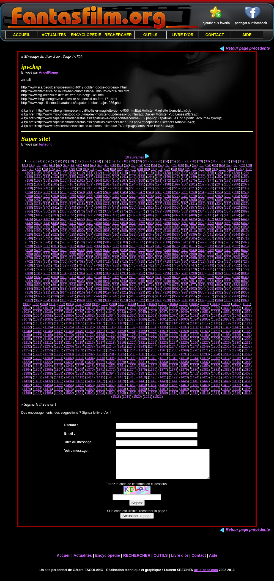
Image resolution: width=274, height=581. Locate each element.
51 (120, 165)
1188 (27, 339)
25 (173, 161)
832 (29, 281)
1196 (111, 339)
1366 (48, 370)
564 (184, 238)
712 (115, 261)
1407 (247, 373)
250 (167, 192)
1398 (153, 373)
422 (81, 219)
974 (132, 300)
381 (176, 211)
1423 (184, 377)
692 (167, 258)
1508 (153, 393)
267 (89, 196)
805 (245, 273)
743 (158, 265)
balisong (45, 144)
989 (35, 304)
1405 (226, 373)
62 (194, 165)
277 (176, 196)
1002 (152, 304)
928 (184, 292)
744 (167, 265)
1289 (163, 354)
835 (55, 281)
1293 (205, 354)
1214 (69, 343)
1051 (205, 312)
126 (219, 173)
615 (176, 246)
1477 (58, 389)
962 (29, 300)
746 (184, 265)
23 (159, 161)
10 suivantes (134, 157)
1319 (247, 358)
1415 (100, 377)
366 (46, 211)
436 (201, 219)
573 (37, 242)
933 (227, 292)
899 (158, 288)
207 (245, 184)
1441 (142, 381)
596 (236, 242)
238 (63, 192)
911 (37, 292)
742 (150, 265)
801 (210, 273)
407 (176, 215)
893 (106, 288)
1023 (142, 308)
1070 (173, 316)
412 (219, 215)
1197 (121, 339)
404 (150, 215)
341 (55, 207)
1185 (226, 335)
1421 (163, 377)
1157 (163, 331)
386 (219, 211)
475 (89, 227)
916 (81, 292)
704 (46, 261)
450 (98, 223)
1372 (111, 370)
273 (141, 196)
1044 (132, 312)
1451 (247, 381)
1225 (184, 343)
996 (95, 304)
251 (176, 192)
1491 (205, 389)
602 (63, 246)
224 (167, 188)
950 (150, 296)
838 (81, 281)
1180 (173, 335)
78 (72, 169)
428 (132, 219)
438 (219, 219)
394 (63, 215)
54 (140, 165)
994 (78, 304)
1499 (58, 393)
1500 (69, 393)
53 (133, 165)
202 (201, 184)
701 (245, 258)
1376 (153, 370)
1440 (132, 381)
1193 (79, 339)
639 (158, 250)
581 (106, 242)
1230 (236, 343)
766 (132, 269)
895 (124, 288)
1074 (215, 316)
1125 (58, 327)
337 (245, 204)
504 (115, 231)
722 (201, 261)
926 (167, 292)
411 (210, 215)
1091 (163, 319)
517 (227, 231)
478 (115, 227)
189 (89, 184)
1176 (132, 335)
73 (38, 169)
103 (248, 169)
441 (245, 219)
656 (81, 254)
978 (167, 300)
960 (236, 296)
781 (37, 273)
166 (115, 180)
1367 (58, 370)
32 (220, 161)
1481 (100, 389)
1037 (58, 312)
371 (89, 211)
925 (158, 292)
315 (55, 204)
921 (124, 292)
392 (46, 215)
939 (55, 296)
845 (141, 281)
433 (176, 219)
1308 (132, 358)
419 (55, 219)
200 (184, 184)
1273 (226, 350)
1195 (100, 339)
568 (219, 238)
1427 (226, 377)
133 (55, 177)
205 (227, 184)
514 (201, 231)
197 (158, 184)
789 (106, 273)
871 (141, 285)
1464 (153, 385)
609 (124, 246)
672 (219, 254)
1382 (215, 370)
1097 (226, 319)
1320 (27, 362)
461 (193, 223)
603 (72, 246)
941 (72, 296)
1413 (79, 377)
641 (176, 250)
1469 (205, 385)
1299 (37, 358)
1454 (48, 385)
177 (210, 180)
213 (72, 188)
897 (141, 288)
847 (158, 281)
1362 (236, 366)
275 (158, 196)
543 (227, 234)
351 (141, 207)
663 (141, 254)
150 (201, 177)
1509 (163, 393)
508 (150, 231)
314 (46, 204)
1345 (58, 366)
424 (98, 219)
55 (147, 165)
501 (89, 231)
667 (176, 254)
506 (132, 231)
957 (210, 296)
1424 (194, 377)
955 (193, 296)
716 (150, 261)
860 (46, 285)
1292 (194, 354)
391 (37, 215)
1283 (100, 354)
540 (201, 234)
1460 (111, 385)
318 (81, 204)
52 (126, 165)
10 (71, 161)
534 (150, 234)
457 (158, 223)
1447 (205, 381)
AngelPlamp (48, 72)
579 (89, 242)
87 (133, 169)
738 (115, 265)
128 (236, 173)
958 (219, 296)
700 (236, 258)
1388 (48, 373)
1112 (153, 323)
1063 (100, 316)
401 (124, 215)
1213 (58, 343)
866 (98, 285)
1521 (147, 397)
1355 (163, 366)
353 (158, 207)
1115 (184, 323)
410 (201, 215)
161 (72, 180)
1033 (247, 308)
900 (167, 288)
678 (46, 258)
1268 (173, 350)
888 (63, 288)
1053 (226, 312)
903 (193, 288)
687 (124, 258)
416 (29, 219)
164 (98, 180)
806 (29, 277)
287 (37, 200)
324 (132, 204)
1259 (79, 350)
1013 (37, 308)
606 (98, 246)
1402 (194, 373)
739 (124, 265)
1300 (48, 358)
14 (98, 161)
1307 (121, 358)
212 (63, 188)
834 (46, 281)
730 (46, 265)
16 (112, 161)
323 (124, 204)
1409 (37, 377)
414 (236, 215)
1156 (153, 331)
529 (106, 234)
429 (141, 219)
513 (193, 231)
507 (141, 231)
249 (158, 192)
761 (89, 269)
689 (141, 258)
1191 (58, 339)
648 (236, 250)
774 (201, 269)
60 (181, 165)
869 (124, 285)
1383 (226, 370)
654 (63, 254)
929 (193, 292)
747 (193, 265)
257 (227, 192)
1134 (153, 327)
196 (150, 184)
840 (98, 281)
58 (167, 165)
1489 (184, 389)
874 (167, 285)
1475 (37, 389)
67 (229, 165)
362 (236, 207)
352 (150, 207)
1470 (215, 385)
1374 (132, 370)
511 (176, 231)
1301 (58, 358)
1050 (194, 312)
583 (124, 242)
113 (106, 173)
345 (89, 207)
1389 (58, 373)
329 (176, 204)
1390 (69, 373)
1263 (121, 350)
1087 (121, 319)
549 (55, 238)
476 (98, 227)
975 (141, 300)
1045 (142, 312)
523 (55, 234)
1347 (79, 366)
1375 (142, 370)
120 (167, 173)
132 (46, 177)
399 (106, 215)
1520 (137, 397)
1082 (69, 319)
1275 (247, 350)
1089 (142, 319)
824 (184, 277)
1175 (121, 335)
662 (132, 254)
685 (106, 258)
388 (236, 211)
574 (46, 242)
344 (81, 207)
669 (193, 254)
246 (132, 192)
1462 (132, 385)
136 (81, 177)
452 (115, 223)
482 (150, 227)
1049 (184, 312)
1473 (247, 385)
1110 (132, 323)
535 (158, 234)
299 (141, 200)
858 (29, 285)
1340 (236, 362)
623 (245, 246)
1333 (163, 362)
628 (63, 250)
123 (193, 173)
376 (132, 211)
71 (24, 169)
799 (193, 273)
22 (152, 161)
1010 (236, 304)
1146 (48, 331)
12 (84, 161)
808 (46, 277)
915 (72, 292)
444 (46, 223)
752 (236, 265)
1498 (48, 393)
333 (210, 204)
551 (72, 238)
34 (234, 161)
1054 (236, 312)
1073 (205, 316)
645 (210, 250)
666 (167, 254)
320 (98, 204)
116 (132, 173)
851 (193, 281)
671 (210, 254)
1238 (90, 346)
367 (55, 211)
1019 (100, 308)
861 (55, 285)
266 (81, 196)
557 (124, 238)
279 (193, 196)
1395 (121, 373)
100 (222, 169)
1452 (27, 385)
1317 (226, 358)
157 (37, 180)
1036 (48, 312)
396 (81, 215)
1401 (184, 373)
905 (210, 288)
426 (115, 219)
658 (98, 254)
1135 (163, 327)
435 (193, 219)
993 (70, 304)
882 (236, 285)
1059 (58, 316)
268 (98, 196)
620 (219, 246)
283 (227, 196)
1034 (27, 312)
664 (150, 254)
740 (132, 265)
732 (63, 265)
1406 (236, 373)
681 (72, 258)
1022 (132, 308)
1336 (194, 362)
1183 (205, 335)
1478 (69, 389)
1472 (236, 385)
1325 (79, 362)
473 (72, 227)
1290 (173, 354)
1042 (111, 312)
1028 (194, 308)
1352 (132, 366)
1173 (100, 335)
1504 (111, 393)
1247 (184, 346)
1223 (163, 343)
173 (176, 180)
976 (150, 300)
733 (72, 265)
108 (63, 173)
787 (89, 273)
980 (184, 300)
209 (37, 188)
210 (46, 188)
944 (98, 296)
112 (98, 173)
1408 (27, 377)
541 (210, 234)
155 (245, 177)
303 (176, 200)
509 (158, 231)
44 (72, 165)
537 (176, 234)
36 (247, 161)
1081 (58, 319)
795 (158, 273)
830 (236, 277)
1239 (100, 346)
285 (245, 196)
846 (150, 281)
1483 (121, 389)
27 (186, 161)
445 (55, 223)
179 (227, 180)
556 (115, 238)
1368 (69, 370)
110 (81, 173)
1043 (121, 312)
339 (37, 207)
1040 (90, 312)
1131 (121, 327)
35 (241, 161)
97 (201, 169)
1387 (37, 373)
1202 (173, 339)
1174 (111, 335)
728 (29, 265)
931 (210, 292)
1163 (226, 331)
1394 (111, 373)
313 (37, 204)
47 (93, 165)
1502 (90, 393)
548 (46, 238)
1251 (226, 346)
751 (227, 265)
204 (219, 184)
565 (193, 238)
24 (166, 161)
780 (29, 273)
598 (29, 246)
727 (245, 261)
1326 (90, 362)
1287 (142, 354)
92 (167, 169)
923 (141, 292)
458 (167, 223)
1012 (27, 308)
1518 (116, 397)
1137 (184, 327)
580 (98, 242)
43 (65, 165)
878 (201, 285)
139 (106, 177)
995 (87, 304)
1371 (100, 370)
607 (106, 246)
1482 (111, 389)
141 (124, 177)
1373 (121, 370)
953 (176, 296)
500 (81, 231)
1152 (111, 331)
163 (89, 180)
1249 (205, 346)
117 (141, 173)
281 (210, 196)
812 (81, 277)
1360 (215, 366)
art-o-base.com (206, 576)
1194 (90, 339)
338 (29, 207)
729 (37, 265)
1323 (58, 362)
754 (29, 269)
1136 (173, 327)
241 (89, 192)
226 (184, 188)
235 (37, 192)
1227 (205, 343)
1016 (69, 308)
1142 (236, 327)
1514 (215, 393)
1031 (226, 308)
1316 (215, 358)
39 (38, 165)
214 (81, 188)
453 (124, 223)
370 (81, 211)
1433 (58, 381)
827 (210, 277)
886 (46, 288)
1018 (90, 308)
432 (167, 219)
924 (150, 292)
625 (37, 250)
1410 (48, 377)
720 (184, 261)
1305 (100, 358)
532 (132, 234)
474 (81, 227)
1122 (27, 327)
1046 (153, 312)
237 (55, 192)
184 (46, 184)
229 (210, 188)
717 (158, 261)
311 (245, 200)
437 (210, 219)
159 (55, 180)
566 (201, 238)
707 (72, 261)
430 (150, 219)
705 (55, 261)
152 (219, 177)
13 (91, 161)
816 (115, 277)
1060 (69, 316)
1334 (173, 362)
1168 (48, 335)
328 (167, 204)
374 (115, 211)
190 (98, 184)
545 (245, 234)
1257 (58, 350)
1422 (173, 377)
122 (184, 173)
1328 (111, 362)
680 (63, 258)
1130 (111, 327)
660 (115, 254)
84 (113, 169)
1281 (79, 354)
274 (150, 196)
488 (201, 227)
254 (201, 192)
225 (176, 188)
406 (167, 215)
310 (236, 200)
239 (72, 192)
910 (29, 292)
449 (89, 223)
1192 (69, 339)
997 (104, 304)
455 (141, 223)
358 (201, 207)
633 (106, 250)
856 (236, 281)
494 (29, 231)
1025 (163, 308)
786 (81, 273)
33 (227, 161)
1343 (37, 366)
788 (98, 273)
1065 (121, 316)
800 (201, 273)
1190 (48, 339)
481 (141, 227)
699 (227, 258)
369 (72, 211)
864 (81, 285)
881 (227, 285)
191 (106, 184)
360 (219, 207)
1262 (111, 350)
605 (89, 246)
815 (106, 277)
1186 (236, 335)
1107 (100, 323)
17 (118, 161)
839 (89, 281)
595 (227, 242)
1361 (226, 366)
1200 (153, 339)
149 (193, 177)
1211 (37, 343)
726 (236, 261)
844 (132, 281)
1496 (27, 393)
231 (227, 188)
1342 (27, 366)
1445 (184, 381)
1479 (79, 389)
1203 (184, 339)
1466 (173, 385)
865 (89, 285)
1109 (121, 323)
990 (44, 304)
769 (158, 269)
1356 (173, 366)
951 (158, 296)
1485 (142, 389)
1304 (90, 358)
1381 (205, 370)
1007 (204, 304)
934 (236, 292)
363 (245, 207)
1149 (79, 331)
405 (158, 215)
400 (115, 215)
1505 (121, 393)
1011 (246, 304)
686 (115, 258)
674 (236, 254)
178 (219, 180)
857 (245, 281)
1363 (247, 366)
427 (124, 219)
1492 (215, 389)
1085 (100, 319)
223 (158, 188)
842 (115, 281)
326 (150, 204)
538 (184, 234)
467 (245, 223)
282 (219, 196)
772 (184, 269)
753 (245, 265)
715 (141, 261)
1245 (163, 346)
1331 (142, 362)
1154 (132, 331)
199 (176, 184)
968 (81, 300)
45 (79, 165)
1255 (37, 350)
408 (184, 215)
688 (132, 258)
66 (222, 165)
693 (176, 258)
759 (72, 269)
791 (124, 273)
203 (210, 184)
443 (37, 223)
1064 (111, 316)
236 (46, 192)
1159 (184, 331)
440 (236, 219)
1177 (142, 335)
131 (37, 177)
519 (245, 231)
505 (124, 231)
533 (141, 234)
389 (245, 211)
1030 (215, 308)
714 (132, 261)
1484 (132, 389)
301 (158, 200)
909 (245, 288)
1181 (184, 335)
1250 (215, 346)
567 (210, 238)
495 (37, 231)
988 (26, 304)
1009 (225, 304)
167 (124, 180)
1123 (37, 327)
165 (106, 180)
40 (45, 165)
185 (55, 184)
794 (150, 273)
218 (115, 188)
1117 (205, 323)
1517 (247, 393)
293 (89, 200)
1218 (111, 343)
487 (193, 227)
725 (227, 261)
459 (176, 223)
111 (89, 173)
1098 (236, 319)
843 (124, 281)
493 (245, 227)
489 (210, 227)
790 (115, 273)
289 (55, 200)
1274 (236, 350)
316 (63, 204)
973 (124, 300)
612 (150, 246)
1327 (100, 362)
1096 (215, 319)
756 (46, 269)
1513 (205, 393)
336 (236, 204)
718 (167, 261)
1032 (236, 308)
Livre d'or (180, 561)
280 (201, 196)
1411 (58, 377)
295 (106, 200)
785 (72, 273)
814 (98, 277)
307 (210, 200)
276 (167, 196)
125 (210, 173)
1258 (69, 350)
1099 (247, 319)
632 (98, 250)
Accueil (63, 561)
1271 (205, 350)
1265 (142, 350)
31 (213, 161)
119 (158, 173)
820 (150, 277)
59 (174, 165)
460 (184, 223)
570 (236, 238)
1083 (79, 319)
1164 (236, 331)
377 (141, 211)
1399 (163, 373)
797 (176, 273)
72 (31, 169)
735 (89, 265)
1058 (48, 316)
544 (236, 234)
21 (145, 161)
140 (115, 177)
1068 (153, 316)
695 (193, 258)
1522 (158, 397)
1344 (48, 366)
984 (219, 300)
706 (63, 261)
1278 (48, 354)
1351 (121, 366)
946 (115, 296)
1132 (132, 327)
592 (201, 242)
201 (193, 184)
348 (115, 207)
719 (176, 261)
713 (124, 261)
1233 (37, 346)
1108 (111, 323)
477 (106, 227)
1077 (247, 316)
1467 (184, 385)
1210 (27, 343)
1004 (173, 304)
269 (106, 196)
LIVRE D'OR (183, 35)
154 (236, 177)
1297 (247, 354)
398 (98, 215)
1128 (90, 327)
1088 (132, 319)
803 (227, 273)
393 (55, 215)
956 (201, 296)
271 (124, 196)
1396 (132, 373)
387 (227, 211)
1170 (69, 335)
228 (201, 188)
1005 (183, 304)
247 (141, 192)
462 (201, 223)
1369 (79, 370)
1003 (162, 304)
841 (106, 281)
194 (132, 184)
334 (219, 204)
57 (161, 165)
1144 (27, 331)
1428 (236, 377)
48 (100, 165)
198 (167, 184)
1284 (111, 354)
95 (187, 169)
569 (227, 238)
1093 (184, 319)
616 (184, 246)
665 (158, 254)
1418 (132, 377)
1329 (121, 362)
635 (124, 250)
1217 (100, 343)
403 (141, 215)
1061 (79, 316)
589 (176, 242)
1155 (142, 331)
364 (29, 211)
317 (72, 204)
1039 (79, 312)
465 (227, 223)
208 (29, 188)
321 (106, 204)
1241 (121, 346)
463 (210, 223)
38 (32, 165)
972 (115, 300)
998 (113, 304)
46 (86, 165)
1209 (247, 339)
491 (227, 227)
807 (37, 277)
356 (184, 207)
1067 (142, 316)
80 (85, 169)
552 (81, 238)
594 (219, 242)
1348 (90, 366)
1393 (100, 373)
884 (29, 288)
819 (141, 277)
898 (150, 288)
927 (176, 292)
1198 (132, 339)
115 (124, 173)
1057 (37, 316)
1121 (247, 323)
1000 (131, 304)
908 (236, 288)
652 (46, 254)
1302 (69, 358)
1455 (58, 385)
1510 (173, 393)
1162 (215, 331)
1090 (153, 319)
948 (132, 296)
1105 (79, 323)
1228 (215, 343)
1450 (236, 381)
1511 (184, 393)
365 (37, 211)
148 (184, 177)
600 (46, 246)
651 (37, 254)
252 (184, 192)
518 (236, 231)
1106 (90, 323)
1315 (205, 358)
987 (245, 300)
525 (72, 234)
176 (201, 180)
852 (201, 281)
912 (46, 292)
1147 (58, 331)
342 (63, 207)
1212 (48, 343)
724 (219, 261)
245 (124, 192)
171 (158, 180)
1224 (173, 343)
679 (55, 258)
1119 (226, 323)
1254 (27, 350)
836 (63, 281)
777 (227, 269)
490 (219, 227)
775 (210, 269)
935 (245, 292)
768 (150, 269)
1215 (79, 343)
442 (29, 223)
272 (132, 196)
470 (46, 227)
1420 (153, 377)
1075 (226, 316)
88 (140, 169)
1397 (142, 373)
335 (227, 204)
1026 (173, 308)
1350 (111, 366)
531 (124, 234)
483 (158, 227)
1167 (37, 335)
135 (72, 177)
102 (240, 169)
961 (245, 296)
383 (193, 211)
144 (150, 177)
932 (219, 292)
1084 (90, 319)
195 (141, 184)
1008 (215, 304)
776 (219, 269)
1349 (100, 366)
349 (124, 207)
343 (72, 207)
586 (150, 242)
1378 (173, 370)
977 (158, 300)
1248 (194, 346)
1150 (90, 331)
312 (29, 204)
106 (46, 173)
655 (72, 254)
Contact (198, 561)
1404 (215, 373)
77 (65, 169)
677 (37, 258)
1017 (79, 308)
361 (227, 207)
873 (158, 285)
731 (55, 265)
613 (158, 246)
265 (72, 196)
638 (150, 250)
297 (124, 200)
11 (78, 161)
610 (132, 246)
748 (201, 265)
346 (98, 207)
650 (29, 254)
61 (188, 165)
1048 (173, 312)
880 (219, 285)
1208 (236, 339)
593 (210, 242)
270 (115, 196)
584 (132, 242)
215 (89, 188)
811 (72, 277)
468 (29, 227)
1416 (111, 377)
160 (63, 180)
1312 (173, 358)
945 (106, 296)
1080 (48, 319)
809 (55, 277)
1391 (79, 373)
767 (141, 269)
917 (89, 292)
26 (179, 161)
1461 (121, 385)
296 (115, 200)
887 (55, 288)
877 (193, 285)
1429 (247, 377)
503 (106, 231)
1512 (194, 393)
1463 (142, 385)
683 (89, 258)
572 (29, 242)
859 (37, 285)
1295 (226, 354)
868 (115, 285)
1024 (153, 308)
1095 (205, 319)
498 (63, 231)
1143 (247, 327)
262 (46, 196)
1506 (132, 393)
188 (81, 184)
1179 (163, 335)
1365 (37, 370)
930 (201, 292)
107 (55, 173)
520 (29, 234)
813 (89, 277)
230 (219, 188)
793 (141, 273)
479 (124, 227)
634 (115, 250)
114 (115, 173)
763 (106, 269)
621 (227, 246)
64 (208, 165)
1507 (142, 393)
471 (55, 227)
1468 (194, 385)
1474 (27, 389)
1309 (142, 358)
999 (121, 304)
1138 (194, 327)
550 (63, 238)
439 (227, 219)
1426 (215, 377)
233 (245, 188)
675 (245, 254)
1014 (48, 308)
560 (150, 238)
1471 (226, 385)
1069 (163, 316)
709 (89, 261)
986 (236, 300)
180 (236, 180)
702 (29, 261)
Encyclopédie (107, 561)
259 (245, 192)
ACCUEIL (21, 35)
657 (89, 254)
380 (167, 211)
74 (45, 169)
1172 (90, 335)
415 (245, 215)
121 (176, 173)
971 (106, 300)
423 (89, 219)
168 (132, 180)
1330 (132, 362)
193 (124, 184)
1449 (226, 381)
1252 (236, 346)
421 (72, 219)
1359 (205, 366)
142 (132, 177)
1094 (194, 319)
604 (81, 246)
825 (193, 277)
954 (184, 296)
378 (150, 211)
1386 (27, 373)
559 (141, 238)
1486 (153, 389)
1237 (79, 346)
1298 (27, 358)
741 (141, 265)
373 (106, 211)
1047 (163, 312)
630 (81, 250)
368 (63, 211)
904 (201, 288)
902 (184, 288)
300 (150, 200)
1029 (205, 308)
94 (181, 169)
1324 (69, 362)
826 (201, 277)
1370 (90, 370)
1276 (27, 354)
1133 (142, 327)
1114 (173, 323)
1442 (153, 381)
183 (37, 184)
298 (132, 200)
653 (55, 254)
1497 (37, 393)
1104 (69, 323)
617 (193, 246)
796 (167, 273)
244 (115, 192)
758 (63, 269)
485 (176, 227)
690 (150, 258)
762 (98, 269)
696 (201, 258)
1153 (121, 331)
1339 (226, 362)
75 (52, 169)
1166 (27, 335)
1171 (79, 335)
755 (37, 269)
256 (219, 192)
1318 (236, 358)
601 (55, 246)
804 (236, 273)
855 (227, 281)
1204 (194, 339)
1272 (215, 350)
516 (219, 231)
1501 (79, 393)
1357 (184, 366)
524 (63, 234)
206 (236, 184)
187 (72, 184)
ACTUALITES (54, 35)
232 (236, 188)
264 (63, 196)
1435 (79, 381)
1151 (100, 331)
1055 (247, 312)
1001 (142, 304)
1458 (90, 385)
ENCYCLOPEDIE (86, 35)
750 (219, 265)
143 (141, 177)
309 (227, 200)
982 (201, 300)
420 (63, 219)
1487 (163, 389)
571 (245, 238)
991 (52, 304)
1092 (173, 319)
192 (115, 184)
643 (193, 250)
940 (63, 296)
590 (184, 242)
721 (193, 261)
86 (126, 169)
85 (120, 169)
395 (72, 215)
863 (72, 285)
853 (210, 281)
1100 (27, 323)
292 (81, 200)
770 (167, 269)
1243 (142, 346)
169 (141, 180)
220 (132, 188)
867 (106, 285)
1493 (226, 389)
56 (154, 165)
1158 (173, 331)
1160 (194, 331)
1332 (153, 362)
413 (227, 215)
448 (81, 223)
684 (98, 258)
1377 (163, 370)
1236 (69, 346)
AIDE (246, 35)
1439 (121, 381)
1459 (100, 385)
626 (46, 250)
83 (106, 169)
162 (81, 180)
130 (29, 177)
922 (132, 292)
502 (98, 231)
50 (113, 165)
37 (25, 165)
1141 (226, 327)
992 (61, 304)
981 (193, 300)
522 (46, 234)
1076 (236, 316)
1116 (194, 323)
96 (194, 169)
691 (158, 258)
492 (236, 227)
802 (219, 273)
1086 (111, 319)
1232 (27, 346)
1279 (58, 354)
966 (63, 300)
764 (115, 269)
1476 (48, 389)
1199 (142, 339)
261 (37, 196)
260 (29, 196)
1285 (121, 354)
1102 (48, 323)
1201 (163, 339)
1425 (205, 377)
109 (72, 173)
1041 (100, 312)
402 (132, 215)
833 (37, 281)
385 (210, 211)
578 (81, 242)
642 (184, 250)
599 (37, 246)
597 (245, 242)
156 (29, 180)
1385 (247, 370)
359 (210, 207)
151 (210, 177)
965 (55, 300)
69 (242, 165)
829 (227, 277)
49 (106, 165)
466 (236, 223)
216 (98, 188)
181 (245, 180)
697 (210, 258)
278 (184, 196)
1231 (247, 343)
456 (150, 223)
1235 (58, 346)
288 (46, 200)
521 (37, 234)
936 (29, 296)
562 (167, 238)
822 (167, 277)
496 (46, 231)
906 (219, 288)
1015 (58, 308)
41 (52, 165)
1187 (247, 335)
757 (55, 269)
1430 (27, 381)
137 (89, 177)
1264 (132, 350)
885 (37, 288)
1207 (226, 339)
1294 (215, 354)
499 (72, 231)
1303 (79, 358)
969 (89, 300)
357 (193, 207)
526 (81, 234)
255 (210, 192)
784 (63, 273)
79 (79, 169)
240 (81, 192)
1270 (194, 350)
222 (150, 188)
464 (219, 223)
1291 (184, 354)
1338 (215, 362)
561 (158, 238)
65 (215, 165)
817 (124, 277)
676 (29, 258)
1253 (247, 346)
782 (46, 273)
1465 (163, 385)
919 (106, 292)
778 (236, 269)
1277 (37, 354)
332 (201, 204)
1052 (215, 312)
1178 (153, 335)
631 (89, 250)
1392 (90, 373)
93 (174, 169)
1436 (90, 381)
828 (219, 277)
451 (106, 223)
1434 (69, 381)
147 (176, 177)
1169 (58, 335)
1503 (100, 393)
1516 (236, 393)
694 (184, 258)
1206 (215, 339)
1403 (205, 373)
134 (63, 177)
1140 (215, 327)
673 (227, 254)
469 (37, 227)
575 (55, 242)
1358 (194, 366)
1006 (194, 304)
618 (201, 246)
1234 (48, 346)
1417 (121, 377)
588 (167, 242)
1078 (27, 319)
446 (63, 223)
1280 (69, 354)
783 (55, 273)
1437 (100, 381)
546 (29, 238)
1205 (205, 339)
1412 (69, 377)
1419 (142, 377)
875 (176, 285)
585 (141, 242)
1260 (90, 350)
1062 (90, 316)
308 (219, 200)
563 (176, 238)
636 (132, 250)
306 (201, 200)
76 (58, 169)
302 (167, 200)
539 (193, 234)
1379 (184, 370)
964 (46, 300)
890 (81, 288)
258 (236, 192)
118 (150, 173)
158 (46, 180)
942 (81, 296)
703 (37, 261)
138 (98, 177)
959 (227, 296)
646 (219, 250)
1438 (111, 381)
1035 (37, 312)
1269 (184, 350)
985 (227, 300)
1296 (236, 354)
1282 (90, 354)
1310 (153, 358)
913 (55, 292)
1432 (48, 381)
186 (63, 184)
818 (132, 277)
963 (37, 300)
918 (98, 292)
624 (29, 250)
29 (200, 161)
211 (55, 188)
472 (63, 227)
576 (63, 242)
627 (55, 250)
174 (184, 180)
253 (193, 192)
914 (63, 292)
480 (132, 227)
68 (235, 165)
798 (184, 273)
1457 (79, 385)
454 (132, 223)
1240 (111, 346)
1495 (247, 389)
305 (193, 200)
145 (158, 177)
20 (139, 161)
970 (98, 300)
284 (236, 196)
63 (201, 165)
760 (81, 269)
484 (167, 227)
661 (124, 254)
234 (29, 192)
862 (63, 285)
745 (176, 265)
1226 (194, 343)
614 (167, 246)
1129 (100, 327)
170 (150, 180)
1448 (215, 381)
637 (141, 250)
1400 (173, 373)
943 (89, 296)
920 (115, 292)
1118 (215, 323)
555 (106, 238)
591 (193, 242)
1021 (121, 308)
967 (72, 300)
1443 (163, 381)
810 (63, 277)
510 (167, 231)
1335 (184, 362)
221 (141, 188)
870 (132, 285)
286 (29, 200)
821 (158, 277)
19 (132, 161)
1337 (205, 362)
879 (210, 285)
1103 (58, 323)
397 (89, 215)
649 (245, 250)
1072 (194, 316)
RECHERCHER (118, 35)
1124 (48, 327)
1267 (163, 350)
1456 (69, 385)
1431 (37, 381)
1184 (215, 335)
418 (46, 219)
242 (98, 192)
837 (72, 281)
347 (106, 207)
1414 (90, 377)
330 (184, 204)
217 (106, 188)
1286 (132, 354)
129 (245, 173)
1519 (126, 397)
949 (141, 296)
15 (105, 161)
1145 (37, 331)
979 (176, 300)
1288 (153, 354)
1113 (163, 323)
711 (106, 261)
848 (167, 281)
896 (132, 288)
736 (98, 265)
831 (245, 277)
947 (124, 296)
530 (115, 234)
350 (132, 207)
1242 (132, 346)
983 (210, 300)
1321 (37, 362)
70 (249, 165)
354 (167, 207)
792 (132, 273)
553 (89, 238)
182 (29, 184)
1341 (247, 362)
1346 (69, 366)
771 (176, 269)
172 (167, 180)
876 (184, 285)
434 (184, 219)
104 (29, 173)
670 (201, 254)
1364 (27, 370)
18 (125, 161)
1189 (37, 339)
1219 (121, 343)
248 (150, 192)
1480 (90, 389)
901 (176, 288)
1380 (194, 370)
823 (176, 277)
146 (167, 177)
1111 (142, 323)
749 (210, 265)
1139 (205, 327)
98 (208, 169)
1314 (194, 358)
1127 (79, 327)
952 (167, 296)
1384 (236, 370)
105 (37, 173)
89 (147, 169)
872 (150, 285)
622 (236, 246)
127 (227, 173)
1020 (111, 308)
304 (184, 200)
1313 (184, 358)
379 (158, 211)
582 (115, 242)
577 (72, 242)
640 (167, 250)
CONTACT (214, 35)
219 (124, 188)
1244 (153, 346)
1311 (163, 358)
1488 (173, 389)
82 (99, 169)
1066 (132, 316)
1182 (194, 335)
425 (106, 219)
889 (72, 288)
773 (193, 269)
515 (210, 231)
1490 (194, 389)
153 (227, 177)
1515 (226, 393)
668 (184, 254)
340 (46, 207)
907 (227, 288)
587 (158, 242)
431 (158, 219)
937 (37, 296)
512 (184, 231)
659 (106, 254)
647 (227, 250)
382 (184, 211)
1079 (37, 319)
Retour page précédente (245, 48)
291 (72, 200)
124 (201, 173)
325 (141, 204)
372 (98, 211)
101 (231, 169)
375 (124, 211)
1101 (37, 323)
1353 (142, 366)
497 (55, 231)
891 (89, 288)
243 (106, 192)
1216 (90, 343)
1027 (184, 308)
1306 (111, 358)
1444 (173, 381)
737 (106, 265)
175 (193, 180)
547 (37, 238)
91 (160, 169)
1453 (37, 385)
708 (81, 261)
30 (207, 161)
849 (176, 281)
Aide (213, 561)
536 (167, 234)
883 (245, 285)
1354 (153, 366)
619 (210, 246)
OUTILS (150, 35)
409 (193, 215)
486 (184, 227)
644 (201, 250)
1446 (194, 381)
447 (72, 223)
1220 (132, 343)
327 (158, 204)
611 (141, 246)
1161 (205, 331)
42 (59, 165)
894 (115, 288)
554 (98, 238)
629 (72, 250)
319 (89, 204)
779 (245, 269)
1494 (236, 389)
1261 (100, 350)
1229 (226, 343)
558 (132, 238)
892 (98, 288)
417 (37, 219)
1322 (48, 362)
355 (176, 207)
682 (81, 258)
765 (124, 269)
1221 (142, 343)
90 (153, 169)
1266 (153, 350)
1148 (69, 331)
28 (193, 161)
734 (81, 265)
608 (115, 246)
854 (219, 281)
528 (98, 234)
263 (55, 196)
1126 (69, 327)
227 (193, 188)
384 (201, 211)
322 (115, 204)
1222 (153, 343)
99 (215, 169)
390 (29, 215)
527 (89, 234)
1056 (27, 316)
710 (98, 261)
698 (219, 258)
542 (219, 234)
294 (98, 200)
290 (63, 200)
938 (46, 296)
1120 (236, 323)
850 (184, 281)
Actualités (82, 561)
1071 (184, 316)
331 (193, 204)
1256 (48, 350)
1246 (173, 346)
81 (92, 169)
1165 (247, 331)
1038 (69, 312)
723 (210, 261)
